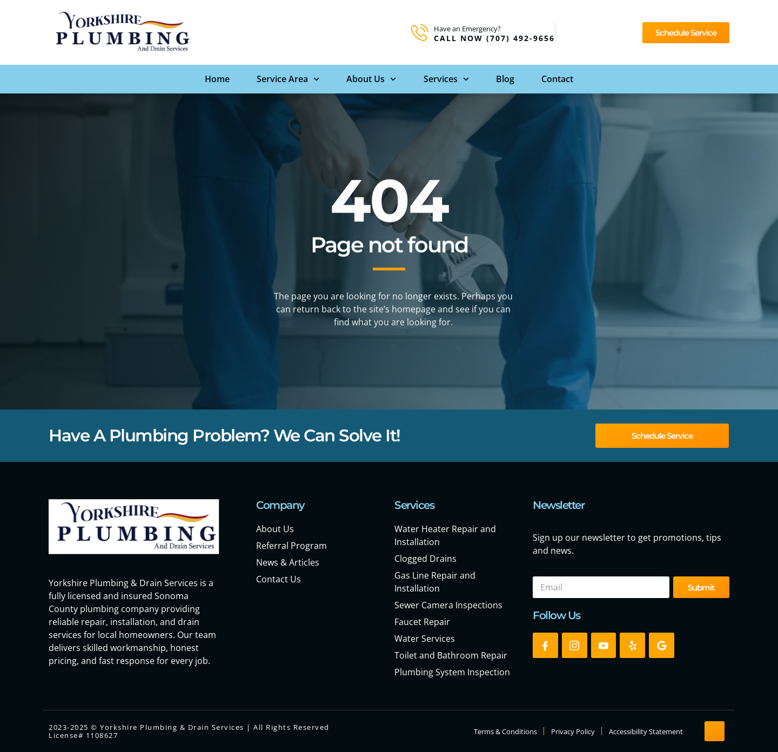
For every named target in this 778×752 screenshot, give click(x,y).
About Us (371, 79)
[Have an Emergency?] (419, 32)
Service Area (288, 79)
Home (217, 79)
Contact (557, 79)
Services (446, 79)
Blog (505, 79)
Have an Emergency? (467, 28)
